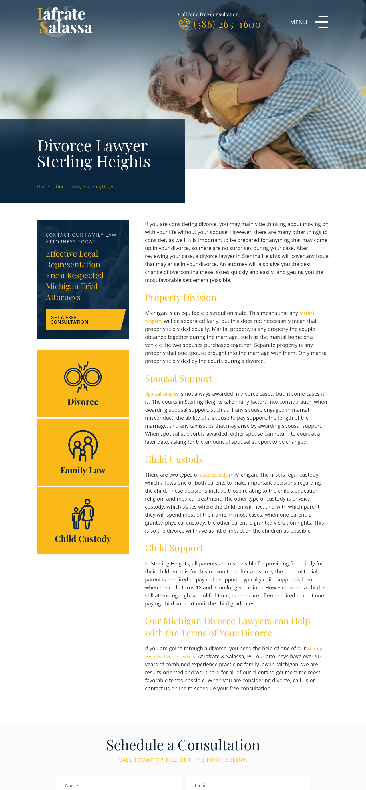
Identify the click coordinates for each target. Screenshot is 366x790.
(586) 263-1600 (227, 23)
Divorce (83, 383)
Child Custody (83, 520)
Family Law (83, 452)
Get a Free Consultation (69, 319)
